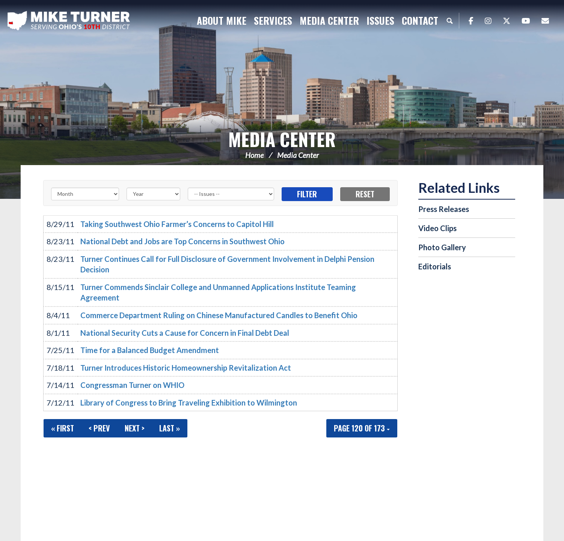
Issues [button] (380, 20)
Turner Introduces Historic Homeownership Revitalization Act (185, 367)
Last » (169, 428)
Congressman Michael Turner (69, 21)
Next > (135, 428)
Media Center (282, 139)
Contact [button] (420, 20)
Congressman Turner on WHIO (132, 384)
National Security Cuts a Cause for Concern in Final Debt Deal (184, 332)
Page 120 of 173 (362, 428)
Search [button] (449, 20)
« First (62, 428)
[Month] (85, 194)
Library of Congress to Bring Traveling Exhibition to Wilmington (188, 402)
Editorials (434, 266)
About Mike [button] (221, 20)
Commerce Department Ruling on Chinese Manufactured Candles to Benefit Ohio (218, 315)
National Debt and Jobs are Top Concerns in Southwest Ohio (182, 241)
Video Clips (437, 228)
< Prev (99, 428)
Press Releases (443, 208)
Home (254, 154)
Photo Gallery (442, 247)
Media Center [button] (329, 20)
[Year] (153, 194)
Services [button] (273, 20)
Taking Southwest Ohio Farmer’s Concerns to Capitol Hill (177, 223)
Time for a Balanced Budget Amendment (149, 350)
